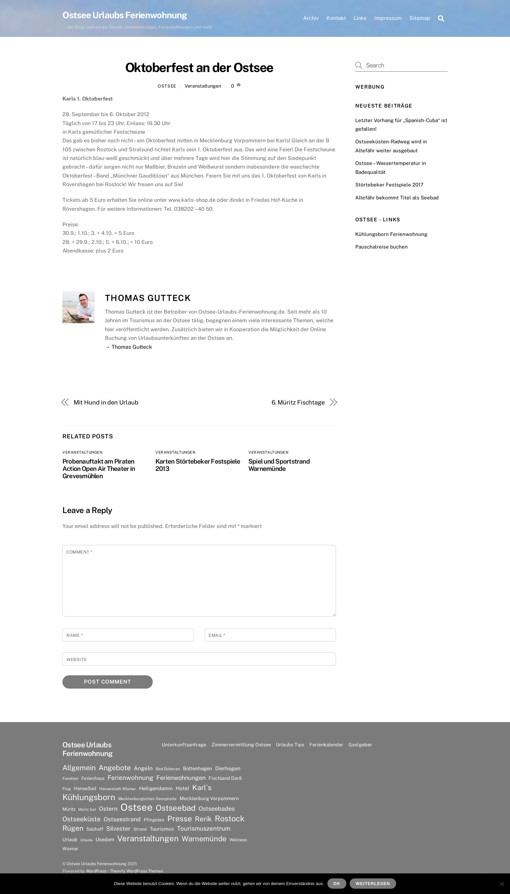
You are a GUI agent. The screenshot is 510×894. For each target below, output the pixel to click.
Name (74, 635)
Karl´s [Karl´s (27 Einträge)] (202, 787)
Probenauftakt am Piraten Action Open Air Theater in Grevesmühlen (98, 469)
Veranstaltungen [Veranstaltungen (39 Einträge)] (148, 838)
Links (360, 18)
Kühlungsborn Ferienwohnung (391, 234)
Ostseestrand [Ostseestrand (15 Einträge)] (122, 819)
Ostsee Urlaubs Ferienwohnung (97, 863)
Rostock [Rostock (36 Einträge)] (229, 818)
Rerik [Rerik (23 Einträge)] (203, 819)
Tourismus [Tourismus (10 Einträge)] (162, 829)
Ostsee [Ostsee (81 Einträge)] (137, 808)
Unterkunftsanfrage (184, 745)
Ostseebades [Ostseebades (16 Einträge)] (217, 809)
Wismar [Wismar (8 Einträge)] (70, 849)
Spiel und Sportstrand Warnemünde (279, 465)
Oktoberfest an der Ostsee (199, 68)
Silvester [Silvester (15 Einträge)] (118, 828)
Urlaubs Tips (290, 745)
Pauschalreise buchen (381, 247)
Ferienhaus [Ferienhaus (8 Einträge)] (93, 778)
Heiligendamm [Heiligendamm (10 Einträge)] (156, 788)
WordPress (96, 871)
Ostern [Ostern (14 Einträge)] (108, 809)
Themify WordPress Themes (136, 871)
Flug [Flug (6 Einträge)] (66, 789)
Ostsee (167, 86)
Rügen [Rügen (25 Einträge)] (72, 828)
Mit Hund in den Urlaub (106, 402)
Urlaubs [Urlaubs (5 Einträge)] (86, 840)
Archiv (311, 18)
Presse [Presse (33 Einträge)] (179, 819)
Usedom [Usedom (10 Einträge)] (105, 840)
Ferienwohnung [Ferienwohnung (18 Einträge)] (130, 778)
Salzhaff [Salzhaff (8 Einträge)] (94, 829)
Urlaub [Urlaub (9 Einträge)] (69, 840)
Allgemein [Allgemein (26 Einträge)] (79, 768)
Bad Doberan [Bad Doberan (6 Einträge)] (168, 769)
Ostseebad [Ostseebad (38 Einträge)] (176, 808)
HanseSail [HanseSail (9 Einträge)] (85, 788)
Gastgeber (360, 745)
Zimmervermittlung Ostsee (241, 745)
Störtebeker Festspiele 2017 (389, 185)
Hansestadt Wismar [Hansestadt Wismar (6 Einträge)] (117, 789)
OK (336, 883)
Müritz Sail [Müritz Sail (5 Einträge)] (87, 810)
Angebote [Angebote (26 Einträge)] (115, 768)
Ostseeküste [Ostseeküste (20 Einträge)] (81, 819)
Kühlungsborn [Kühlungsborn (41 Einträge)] (88, 797)
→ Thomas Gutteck (128, 347)
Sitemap (419, 18)
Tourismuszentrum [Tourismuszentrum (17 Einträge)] (203, 828)
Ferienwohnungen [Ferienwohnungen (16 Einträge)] (181, 778)
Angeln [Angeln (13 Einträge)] (143, 768)
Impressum (388, 18)
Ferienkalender (326, 745)
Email (217, 635)
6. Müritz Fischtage (298, 402)
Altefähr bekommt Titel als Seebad (397, 198)
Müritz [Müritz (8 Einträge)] (68, 809)
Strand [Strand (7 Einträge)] (140, 829)
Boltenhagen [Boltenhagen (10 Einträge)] (197, 769)
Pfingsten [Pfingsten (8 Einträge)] (154, 820)
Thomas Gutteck (148, 299)
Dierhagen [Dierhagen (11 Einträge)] (227, 769)
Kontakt (336, 18)
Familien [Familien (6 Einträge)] (70, 779)
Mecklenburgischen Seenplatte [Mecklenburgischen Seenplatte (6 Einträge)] (147, 799)
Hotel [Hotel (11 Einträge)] (182, 788)
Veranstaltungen (203, 86)
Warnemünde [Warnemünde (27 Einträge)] (204, 839)
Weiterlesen (373, 883)
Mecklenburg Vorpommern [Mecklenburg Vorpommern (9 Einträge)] (209, 798)
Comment (79, 552)
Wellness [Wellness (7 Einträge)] (238, 840)
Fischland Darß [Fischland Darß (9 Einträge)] (225, 778)
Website (76, 659)
